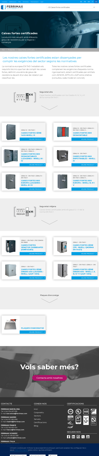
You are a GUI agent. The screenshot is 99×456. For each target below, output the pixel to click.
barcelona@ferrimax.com (16, 413)
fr (85, 2)
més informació (21, 454)
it (92, 2)
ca (96, 2)
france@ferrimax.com (15, 430)
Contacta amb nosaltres (50, 378)
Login (42, 2)
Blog (36, 426)
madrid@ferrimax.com (15, 422)
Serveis (37, 419)
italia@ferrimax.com (14, 446)
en (89, 2)
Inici (3, 50)
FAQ (19, 2)
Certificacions (12, 2)
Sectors (37, 416)
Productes (11, 50)
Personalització (34, 2)
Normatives (26, 2)
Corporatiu (4, 2)
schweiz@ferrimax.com (16, 438)
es (81, 2)
